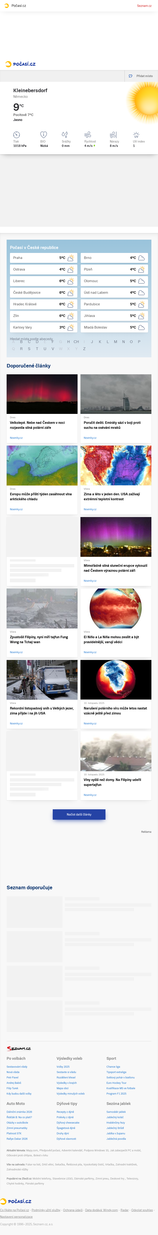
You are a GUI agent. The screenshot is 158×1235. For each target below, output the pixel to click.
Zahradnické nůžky (17, 1169)
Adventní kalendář (72, 1150)
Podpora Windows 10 (96, 1150)
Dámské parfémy (84, 1178)
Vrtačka (109, 1164)
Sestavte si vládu (66, 1072)
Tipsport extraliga (116, 1072)
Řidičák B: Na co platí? (19, 1117)
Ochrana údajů (73, 1210)
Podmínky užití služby (46, 1210)
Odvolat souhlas (142, 1210)
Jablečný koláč (115, 1117)
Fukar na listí (33, 1164)
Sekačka (60, 1164)
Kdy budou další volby (19, 1093)
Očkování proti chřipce (19, 1155)
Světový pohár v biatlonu (121, 1077)
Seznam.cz (144, 5)
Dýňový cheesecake (68, 1122)
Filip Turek (12, 1088)
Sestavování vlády (17, 1066)
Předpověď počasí (50, 1150)
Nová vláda (13, 1072)
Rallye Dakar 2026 (17, 1138)
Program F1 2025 (116, 1093)
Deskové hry (117, 1178)
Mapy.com (32, 1150)
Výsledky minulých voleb (71, 1093)
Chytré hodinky (15, 1183)
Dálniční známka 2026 (19, 1112)
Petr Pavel (12, 1077)
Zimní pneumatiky (17, 1128)
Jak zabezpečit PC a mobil (125, 1150)
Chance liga (113, 1066)
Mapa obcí (62, 1088)
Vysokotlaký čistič (94, 1164)
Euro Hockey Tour (116, 1083)
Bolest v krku (41, 1155)
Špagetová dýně (66, 1128)
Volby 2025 (63, 1066)
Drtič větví (47, 1164)
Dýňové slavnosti (66, 1138)
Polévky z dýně (65, 1117)
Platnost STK (14, 1133)
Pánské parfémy (34, 1183)
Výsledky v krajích (67, 1083)
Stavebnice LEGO (63, 1178)
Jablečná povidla (116, 1138)
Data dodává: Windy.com (101, 1210)
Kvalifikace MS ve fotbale (121, 1088)
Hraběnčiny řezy (116, 1122)
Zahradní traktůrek (126, 1164)
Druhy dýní (63, 1133)
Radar (125, 1210)
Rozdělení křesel (66, 1077)
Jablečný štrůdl (115, 1128)
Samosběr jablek (116, 1112)
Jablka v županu (116, 1133)
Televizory (132, 1178)
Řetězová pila (74, 1164)
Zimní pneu (102, 1178)
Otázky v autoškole (17, 1122)
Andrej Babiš (14, 1083)
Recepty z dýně (65, 1112)
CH (76, 342)
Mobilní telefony (42, 1178)
